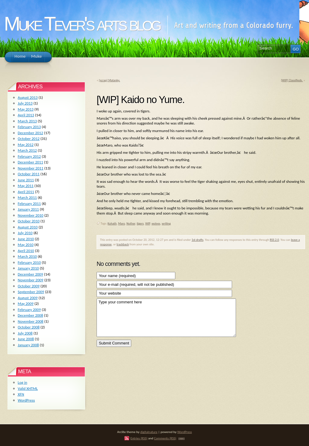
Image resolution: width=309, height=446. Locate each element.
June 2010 (26, 239)
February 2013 (29, 126)
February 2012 (29, 156)
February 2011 (29, 203)
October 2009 (29, 286)
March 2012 (27, 150)
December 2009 (30, 274)
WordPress (26, 400)
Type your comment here (166, 318)
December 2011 (30, 162)
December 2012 (30, 133)
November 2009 (30, 280)
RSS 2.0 (274, 240)
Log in (22, 382)
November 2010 (30, 215)
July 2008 (25, 333)
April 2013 (26, 115)
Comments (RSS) (165, 438)
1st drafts (197, 240)
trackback (122, 244)
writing (166, 223)
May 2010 (25, 244)
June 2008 (26, 339)
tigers (140, 223)
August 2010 (28, 227)
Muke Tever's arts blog (82, 24)
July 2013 (25, 103)
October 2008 (29, 327)
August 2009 (28, 298)
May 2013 (25, 109)
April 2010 (26, 250)
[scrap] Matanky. (109, 80)
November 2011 (30, 168)
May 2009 (25, 303)
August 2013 (28, 97)
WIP (147, 223)
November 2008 (30, 321)
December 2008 (30, 315)
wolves (155, 223)
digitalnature (149, 432)
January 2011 (28, 209)
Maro (121, 223)
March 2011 (27, 197)
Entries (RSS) (138, 438)
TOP (181, 439)
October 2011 (29, 174)
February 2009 (29, 309)
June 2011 (26, 180)
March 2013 (27, 121)
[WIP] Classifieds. (292, 80)
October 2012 (29, 138)
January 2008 (28, 345)
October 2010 (29, 221)
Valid (28, 388)
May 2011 (25, 185)
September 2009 (31, 291)
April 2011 (26, 191)
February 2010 (29, 262)
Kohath (112, 223)
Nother (130, 223)
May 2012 (25, 144)
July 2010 (25, 233)
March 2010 (27, 256)
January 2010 (28, 268)
